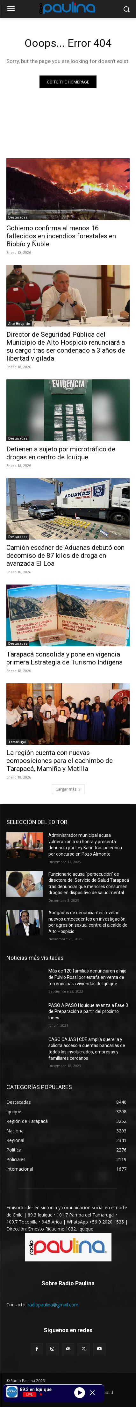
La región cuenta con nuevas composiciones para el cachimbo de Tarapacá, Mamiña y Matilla (59, 760)
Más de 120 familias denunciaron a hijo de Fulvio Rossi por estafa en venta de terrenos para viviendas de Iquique (87, 977)
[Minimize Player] (92, 1392)
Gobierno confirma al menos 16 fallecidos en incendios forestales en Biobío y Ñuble (61, 236)
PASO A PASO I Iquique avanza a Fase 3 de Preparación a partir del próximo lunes (88, 1011)
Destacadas (17, 217)
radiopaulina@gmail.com (53, 1305)
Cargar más (68, 789)
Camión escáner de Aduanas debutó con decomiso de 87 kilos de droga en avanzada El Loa (65, 555)
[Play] (80, 1393)
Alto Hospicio (19, 323)
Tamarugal (17, 742)
